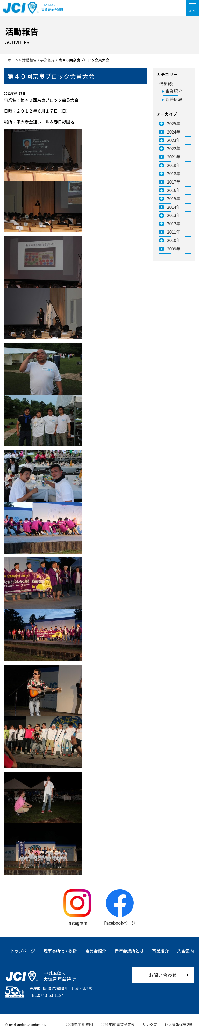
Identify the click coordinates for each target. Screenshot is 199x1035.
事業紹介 (174, 91)
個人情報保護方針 (179, 1024)
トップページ (22, 951)
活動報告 (167, 84)
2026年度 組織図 (79, 1024)
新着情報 (174, 99)
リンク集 (150, 1024)
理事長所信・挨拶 (60, 951)
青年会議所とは (129, 951)
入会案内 (185, 951)
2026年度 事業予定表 (118, 1024)
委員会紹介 (95, 951)
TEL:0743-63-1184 (47, 995)
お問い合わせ (163, 974)
